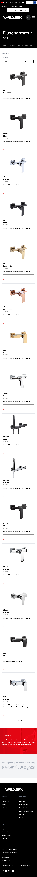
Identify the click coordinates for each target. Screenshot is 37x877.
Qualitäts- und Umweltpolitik (9, 852)
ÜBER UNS (22, 796)
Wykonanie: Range (25, 865)
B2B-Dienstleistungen (26, 811)
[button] (6, 2)
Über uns (2, 5)
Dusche (19, 45)
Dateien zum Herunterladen (16, 5)
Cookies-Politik (6, 855)
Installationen (6, 808)
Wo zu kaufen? (4, 6)
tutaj (28, 769)
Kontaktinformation (17, 6)
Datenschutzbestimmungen (9, 849)
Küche (4, 805)
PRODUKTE (5, 796)
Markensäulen (23, 805)
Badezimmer (13, 45)
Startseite (5, 45)
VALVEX (4, 825)
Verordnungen (5, 857)
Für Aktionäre (23, 808)
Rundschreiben (6, 860)
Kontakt (4, 838)
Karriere (21, 817)
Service (21, 814)
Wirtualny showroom (18, 10)
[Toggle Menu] (33, 17)
